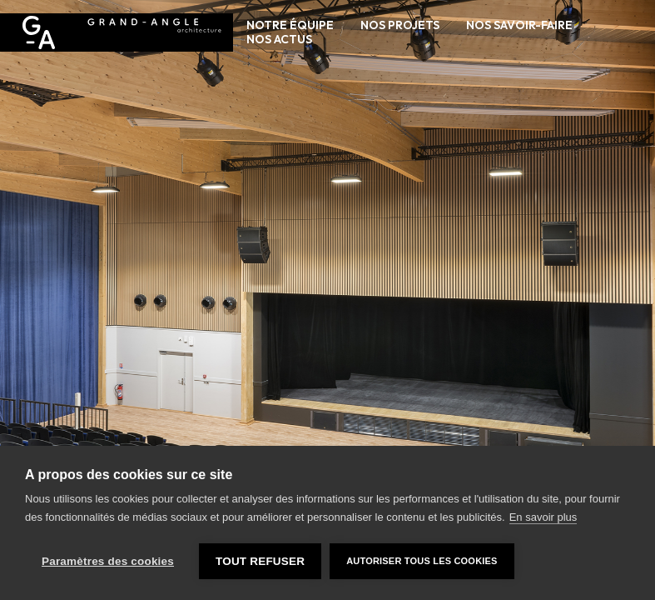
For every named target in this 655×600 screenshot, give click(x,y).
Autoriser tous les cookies (421, 561)
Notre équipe (290, 25)
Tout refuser (260, 561)
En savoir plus (543, 517)
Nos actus (279, 39)
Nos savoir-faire (519, 25)
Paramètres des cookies (108, 561)
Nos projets (399, 25)
